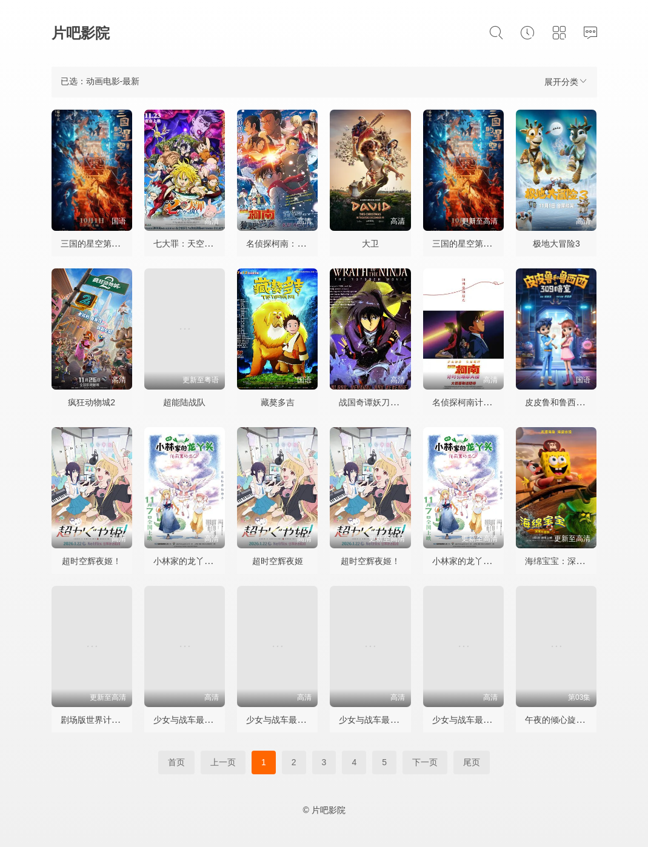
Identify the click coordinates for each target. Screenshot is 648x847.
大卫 (370, 243)
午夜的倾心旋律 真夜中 (568, 720)
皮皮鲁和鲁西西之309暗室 (574, 402)
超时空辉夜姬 (277, 561)
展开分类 (566, 81)
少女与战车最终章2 (282, 720)
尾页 (471, 762)
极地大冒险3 (556, 243)
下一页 (425, 762)
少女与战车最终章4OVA (477, 720)
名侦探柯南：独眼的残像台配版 (305, 243)
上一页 (223, 762)
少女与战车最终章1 (189, 720)
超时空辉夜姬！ (91, 561)
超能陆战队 (184, 402)
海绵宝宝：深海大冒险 (567, 561)
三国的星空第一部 (95, 243)
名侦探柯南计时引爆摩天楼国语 (491, 402)
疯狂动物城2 (91, 402)
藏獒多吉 (278, 402)
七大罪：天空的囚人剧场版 (204, 243)
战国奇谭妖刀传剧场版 (381, 402)
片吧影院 (81, 33)
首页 (176, 762)
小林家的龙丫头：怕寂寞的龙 (208, 561)
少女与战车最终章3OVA (384, 720)
